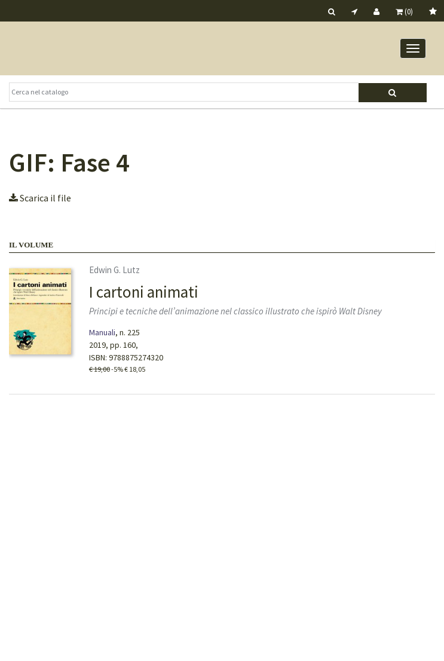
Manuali (102, 332)
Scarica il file (40, 198)
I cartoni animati (143, 291)
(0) (404, 12)
